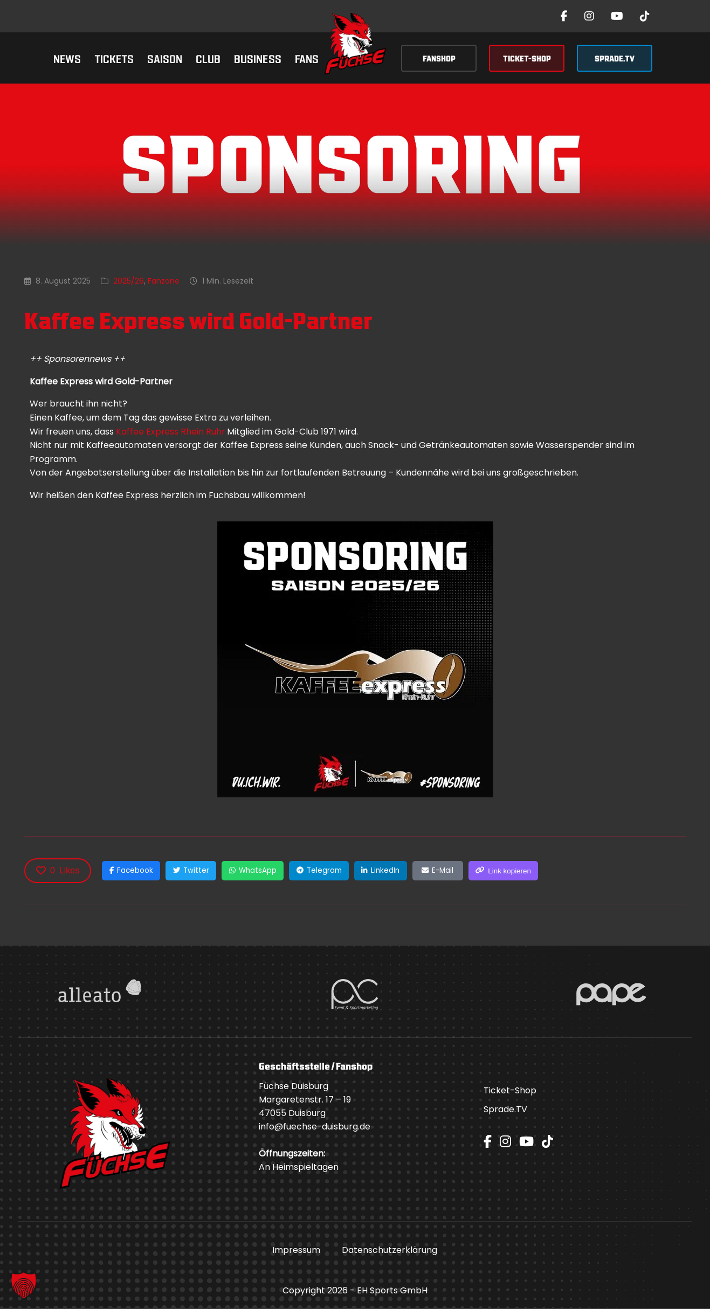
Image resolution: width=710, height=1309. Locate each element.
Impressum (296, 1251)
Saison (164, 58)
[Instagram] (589, 16)
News (67, 58)
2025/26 (128, 280)
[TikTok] (645, 16)
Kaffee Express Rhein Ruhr (171, 431)
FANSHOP (439, 57)
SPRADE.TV (615, 57)
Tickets (114, 58)
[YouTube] (617, 16)
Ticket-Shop (510, 1091)
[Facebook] (564, 16)
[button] (23, 1285)
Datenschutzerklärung (389, 1251)
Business (257, 58)
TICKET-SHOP (527, 57)
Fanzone (164, 280)
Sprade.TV (505, 1110)
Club (208, 58)
